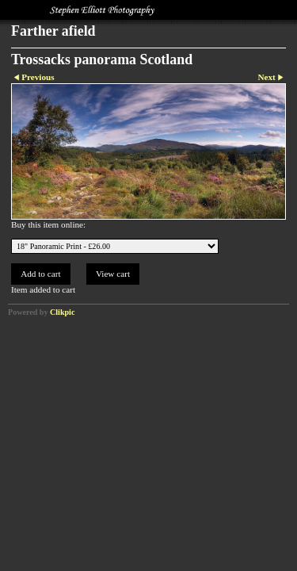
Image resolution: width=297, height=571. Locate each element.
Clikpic (62, 312)
